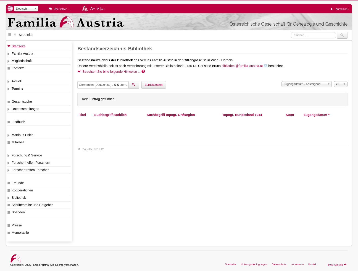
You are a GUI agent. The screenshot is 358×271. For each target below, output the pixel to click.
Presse (17, 225)
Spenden (18, 212)
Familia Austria (22, 53)
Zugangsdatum (317, 115)
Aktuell (16, 81)
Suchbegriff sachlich (110, 115)
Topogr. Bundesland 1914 (242, 115)
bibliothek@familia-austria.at (242, 66)
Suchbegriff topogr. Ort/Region (171, 115)
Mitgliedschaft (22, 61)
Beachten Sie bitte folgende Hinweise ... (111, 71)
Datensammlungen (25, 109)
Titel (82, 115)
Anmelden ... (341, 9)
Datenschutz (278, 264)
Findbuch (18, 122)
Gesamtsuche (22, 101)
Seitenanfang (337, 264)
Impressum (297, 264)
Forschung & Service (27, 155)
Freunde (18, 183)
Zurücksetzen (154, 84)
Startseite (19, 46)
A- (102, 9)
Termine (17, 88)
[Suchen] (133, 85)
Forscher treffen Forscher (30, 170)
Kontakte (18, 68)
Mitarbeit (18, 142)
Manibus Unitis (22, 135)
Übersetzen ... (62, 9)
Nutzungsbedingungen (254, 264)
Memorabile (20, 232)
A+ (92, 8)
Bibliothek (19, 197)
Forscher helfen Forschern (31, 162)
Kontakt (312, 264)
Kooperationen (22, 190)
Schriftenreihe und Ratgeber (32, 205)
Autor (289, 115)
